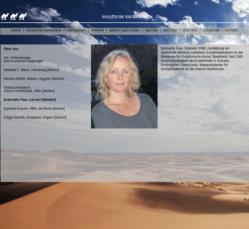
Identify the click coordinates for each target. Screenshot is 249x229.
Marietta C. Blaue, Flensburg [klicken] (31, 70)
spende (151, 30)
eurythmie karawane (44, 30)
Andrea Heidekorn (17, 88)
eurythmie (211, 30)
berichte (170, 30)
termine (97, 30)
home (16, 30)
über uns (189, 30)
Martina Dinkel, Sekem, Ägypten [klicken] (37, 79)
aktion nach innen (124, 30)
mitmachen (76, 30)
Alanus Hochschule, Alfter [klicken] (29, 91)
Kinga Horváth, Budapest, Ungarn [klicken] (35, 117)
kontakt (231, 30)
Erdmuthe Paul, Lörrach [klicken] (30, 100)
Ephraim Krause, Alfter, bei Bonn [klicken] (34, 108)
